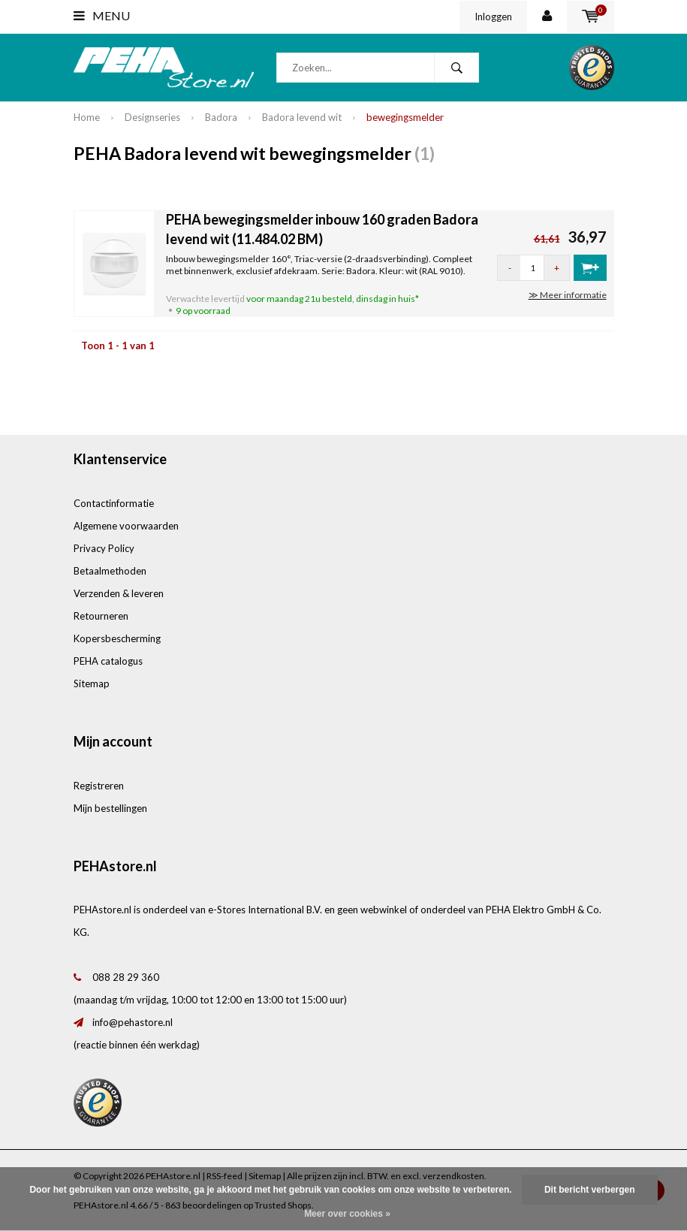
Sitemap (92, 683)
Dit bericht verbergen (589, 1189)
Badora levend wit (302, 117)
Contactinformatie (114, 503)
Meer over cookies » (347, 1213)
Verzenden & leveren (119, 593)
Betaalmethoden (110, 571)
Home (87, 117)
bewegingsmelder (405, 117)
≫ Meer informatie (568, 294)
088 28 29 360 (125, 977)
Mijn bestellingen (110, 808)
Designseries (152, 117)
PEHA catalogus (108, 661)
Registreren (99, 786)
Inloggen (493, 17)
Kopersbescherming (117, 638)
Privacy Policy (104, 548)
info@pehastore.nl (132, 1022)
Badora (221, 117)
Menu (102, 15)
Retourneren (101, 616)
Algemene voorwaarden (126, 526)
